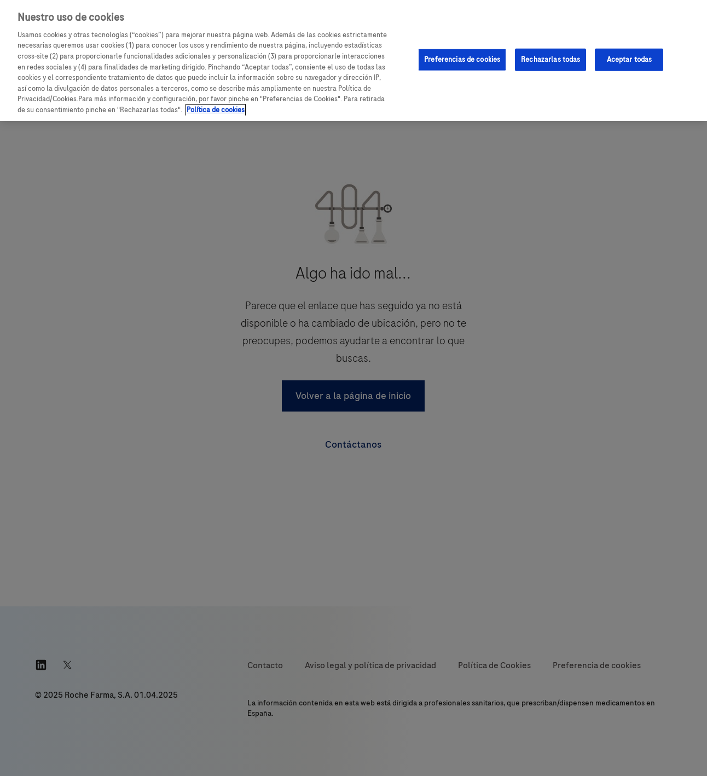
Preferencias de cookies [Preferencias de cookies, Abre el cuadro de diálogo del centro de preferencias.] (462, 59)
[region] (353, 60)
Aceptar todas (629, 59)
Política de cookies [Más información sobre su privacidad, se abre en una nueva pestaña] (216, 110)
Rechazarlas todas (550, 59)
